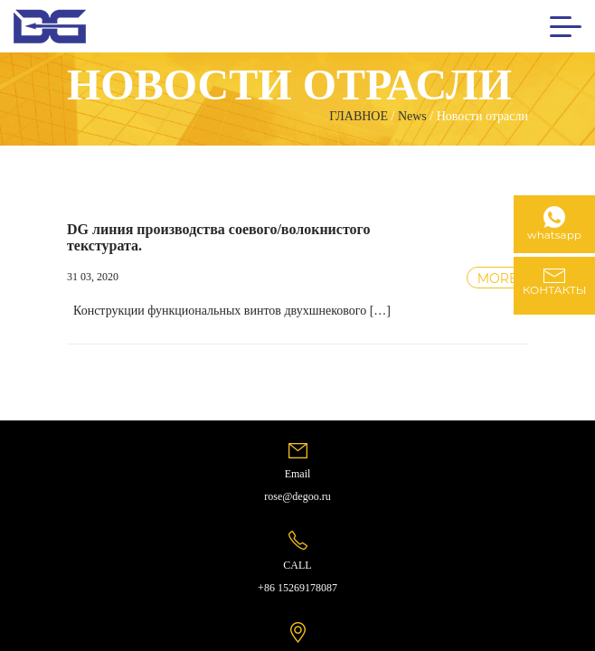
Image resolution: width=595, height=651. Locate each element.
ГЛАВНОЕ (358, 116)
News (412, 116)
